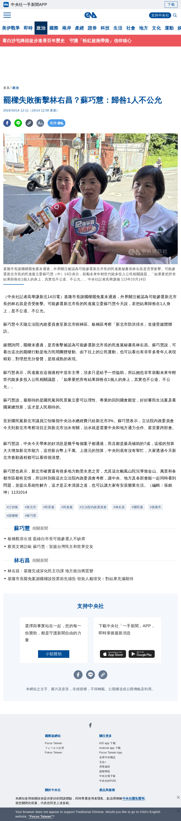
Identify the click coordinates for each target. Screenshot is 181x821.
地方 (143, 28)
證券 (92, 28)
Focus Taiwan (48, 729)
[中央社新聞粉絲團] (37, 717)
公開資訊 (76, 758)
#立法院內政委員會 (93, 507)
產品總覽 (44, 776)
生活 (117, 28)
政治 (41, 28)
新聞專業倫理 (121, 758)
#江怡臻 (12, 507)
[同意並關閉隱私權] (178, 798)
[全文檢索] (175, 15)
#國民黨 (137, 507)
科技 (105, 28)
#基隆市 (155, 507)
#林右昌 (119, 507)
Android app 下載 (76, 741)
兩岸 (66, 28)
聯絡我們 (76, 764)
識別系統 (60, 758)
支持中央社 (160, 15)
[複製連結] (29, 123)
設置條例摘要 (97, 758)
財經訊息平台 (113, 776)
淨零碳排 (63, 747)
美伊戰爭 (11, 28)
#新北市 (30, 507)
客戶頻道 (60, 776)
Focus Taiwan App (108, 741)
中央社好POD (123, 747)
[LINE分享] (18, 123)
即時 (28, 28)
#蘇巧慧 (30, 515)
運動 (169, 28)
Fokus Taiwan (102, 729)
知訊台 (131, 776)
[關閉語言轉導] (178, 811)
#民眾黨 (49, 507)
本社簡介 (44, 758)
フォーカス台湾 (75, 729)
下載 (171, 4)
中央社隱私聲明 (134, 798)
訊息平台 (93, 776)
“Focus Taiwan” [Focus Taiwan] (40, 816)
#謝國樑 (12, 515)
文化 (156, 28)
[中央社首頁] (90, 15)
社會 (130, 28)
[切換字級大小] (40, 123)
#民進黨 (67, 507)
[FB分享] (7, 123)
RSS (52, 782)
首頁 (6, 88)
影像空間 (76, 776)
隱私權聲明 (58, 764)
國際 (53, 28)
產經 (79, 28)
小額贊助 (54, 654)
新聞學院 (79, 747)
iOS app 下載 (48, 741)
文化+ (49, 747)
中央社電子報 (99, 747)
